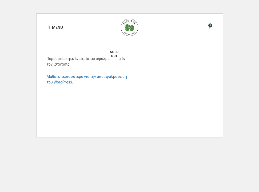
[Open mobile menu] (55, 27)
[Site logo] (129, 27)
